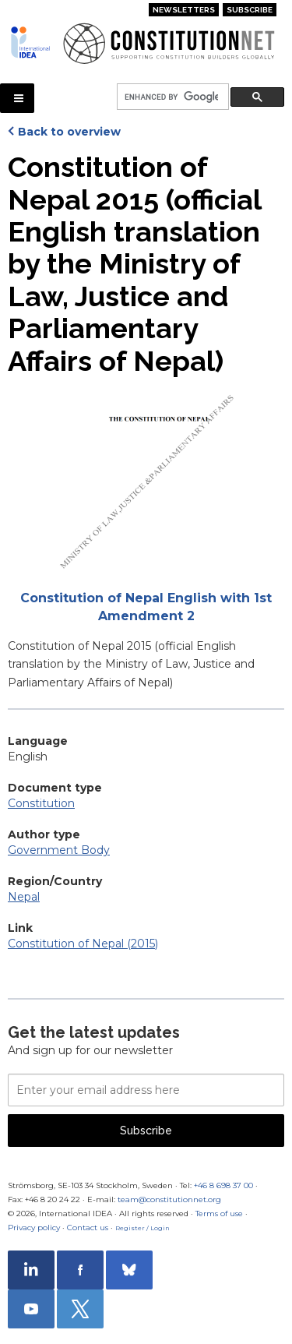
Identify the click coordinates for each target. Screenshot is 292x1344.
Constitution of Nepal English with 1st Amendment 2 (146, 607)
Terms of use (219, 1213)
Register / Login (142, 1228)
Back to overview (69, 132)
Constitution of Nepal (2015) (83, 944)
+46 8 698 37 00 (223, 1185)
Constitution (41, 803)
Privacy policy (34, 1227)
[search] (171, 97)
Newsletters (184, 9)
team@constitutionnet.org (169, 1199)
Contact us (87, 1227)
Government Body (59, 850)
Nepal (24, 897)
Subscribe (250, 9)
